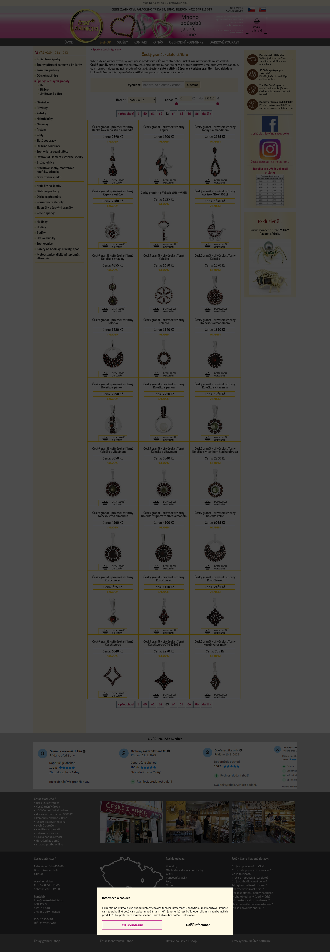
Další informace (198, 925)
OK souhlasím (132, 925)
